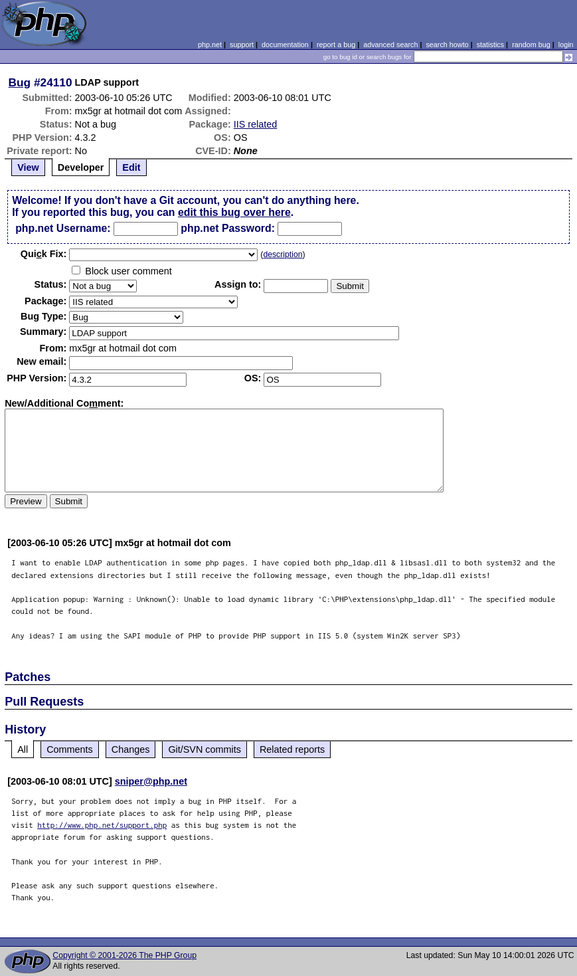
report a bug (336, 45)
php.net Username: (62, 228)
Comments (69, 749)
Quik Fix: (44, 253)
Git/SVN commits (204, 749)
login (566, 45)
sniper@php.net (151, 781)
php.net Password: (228, 228)
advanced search (390, 45)
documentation (285, 45)
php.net (210, 45)
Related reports (292, 749)
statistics (490, 45)
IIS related (256, 124)
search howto (447, 45)
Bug (20, 82)
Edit (131, 167)
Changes (131, 749)
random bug (531, 45)
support (242, 45)
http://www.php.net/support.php (102, 825)
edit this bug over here (234, 212)
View (28, 167)
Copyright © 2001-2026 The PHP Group (124, 955)
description (282, 254)
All (22, 749)
